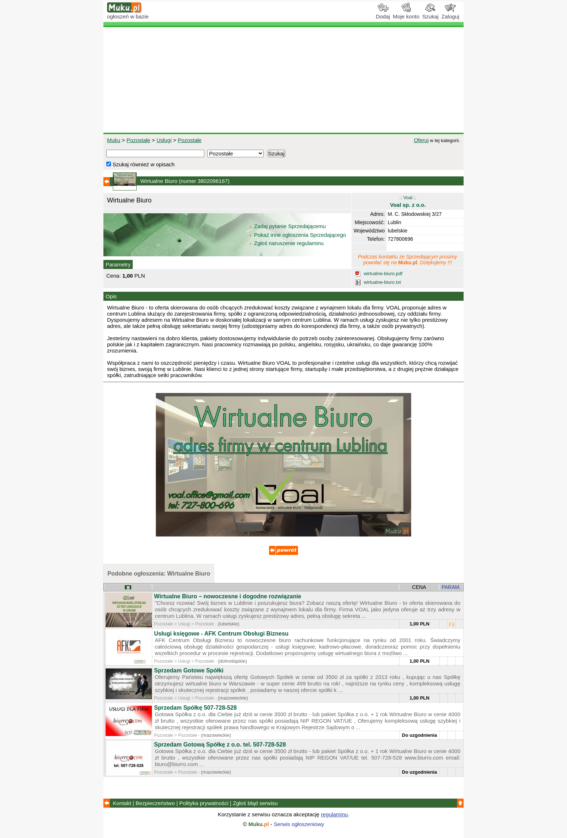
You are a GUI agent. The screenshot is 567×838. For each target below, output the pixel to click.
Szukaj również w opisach (140, 164)
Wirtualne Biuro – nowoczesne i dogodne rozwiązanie (227, 596)
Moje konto (406, 14)
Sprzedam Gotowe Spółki (188, 670)
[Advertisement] (283, 80)
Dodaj (383, 14)
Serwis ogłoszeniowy (299, 824)
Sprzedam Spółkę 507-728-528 (195, 708)
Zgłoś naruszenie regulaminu (286, 243)
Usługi (164, 140)
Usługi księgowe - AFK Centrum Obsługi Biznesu (221, 633)
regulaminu (334, 814)
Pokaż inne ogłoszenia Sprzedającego (298, 235)
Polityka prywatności (204, 803)
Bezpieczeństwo (155, 803)
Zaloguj (450, 14)
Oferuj (421, 140)
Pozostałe (138, 140)
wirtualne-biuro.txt (382, 282)
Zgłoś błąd (255, 803)
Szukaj (430, 14)
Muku (113, 140)
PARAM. (451, 587)
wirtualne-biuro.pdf (383, 273)
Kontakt (122, 803)
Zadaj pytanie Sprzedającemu (288, 226)
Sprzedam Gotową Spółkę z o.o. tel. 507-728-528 (220, 744)
